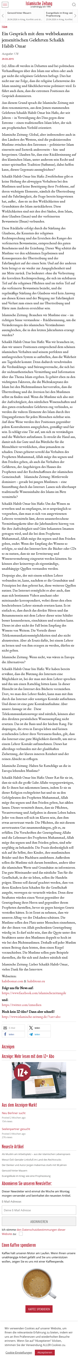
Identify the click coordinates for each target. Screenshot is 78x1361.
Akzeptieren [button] (44, 1352)
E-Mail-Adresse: (12, 1201)
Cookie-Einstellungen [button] (19, 1352)
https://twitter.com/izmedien (21, 1005)
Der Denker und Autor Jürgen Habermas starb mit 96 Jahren (34, 1165)
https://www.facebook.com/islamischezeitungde (34, 993)
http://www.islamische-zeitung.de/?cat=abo (31, 1017)
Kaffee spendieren (39, 1309)
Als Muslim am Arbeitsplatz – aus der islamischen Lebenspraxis (36, 1154)
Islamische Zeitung (39, 3)
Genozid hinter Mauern (19, 12)
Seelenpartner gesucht (16, 1129)
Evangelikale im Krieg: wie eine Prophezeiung (62, 14)
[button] (13, 1027)
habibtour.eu (36, 981)
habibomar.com (12, 981)
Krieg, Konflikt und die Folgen (34, 19)
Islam (4, 27)
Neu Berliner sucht (13, 1113)
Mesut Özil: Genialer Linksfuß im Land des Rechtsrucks (31, 1159)
